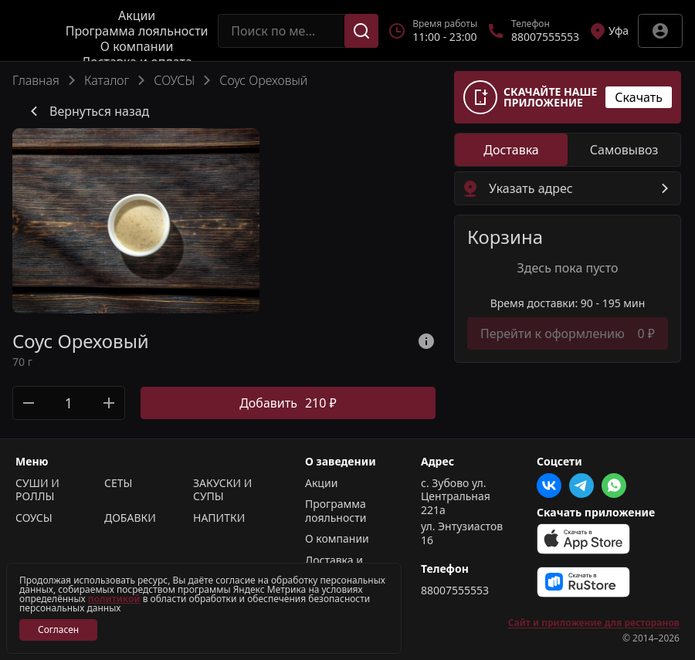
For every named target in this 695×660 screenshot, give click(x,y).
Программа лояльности (137, 31)
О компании (137, 46)
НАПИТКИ (219, 518)
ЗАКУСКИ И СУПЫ (222, 489)
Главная (35, 80)
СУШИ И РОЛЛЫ (37, 489)
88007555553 (455, 590)
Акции (136, 15)
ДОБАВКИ (130, 518)
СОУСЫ (174, 80)
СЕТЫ (118, 483)
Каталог (106, 80)
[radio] (511, 150)
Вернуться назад (87, 111)
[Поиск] (361, 31)
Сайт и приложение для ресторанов (594, 623)
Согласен (58, 629)
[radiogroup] (567, 150)
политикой (114, 598)
